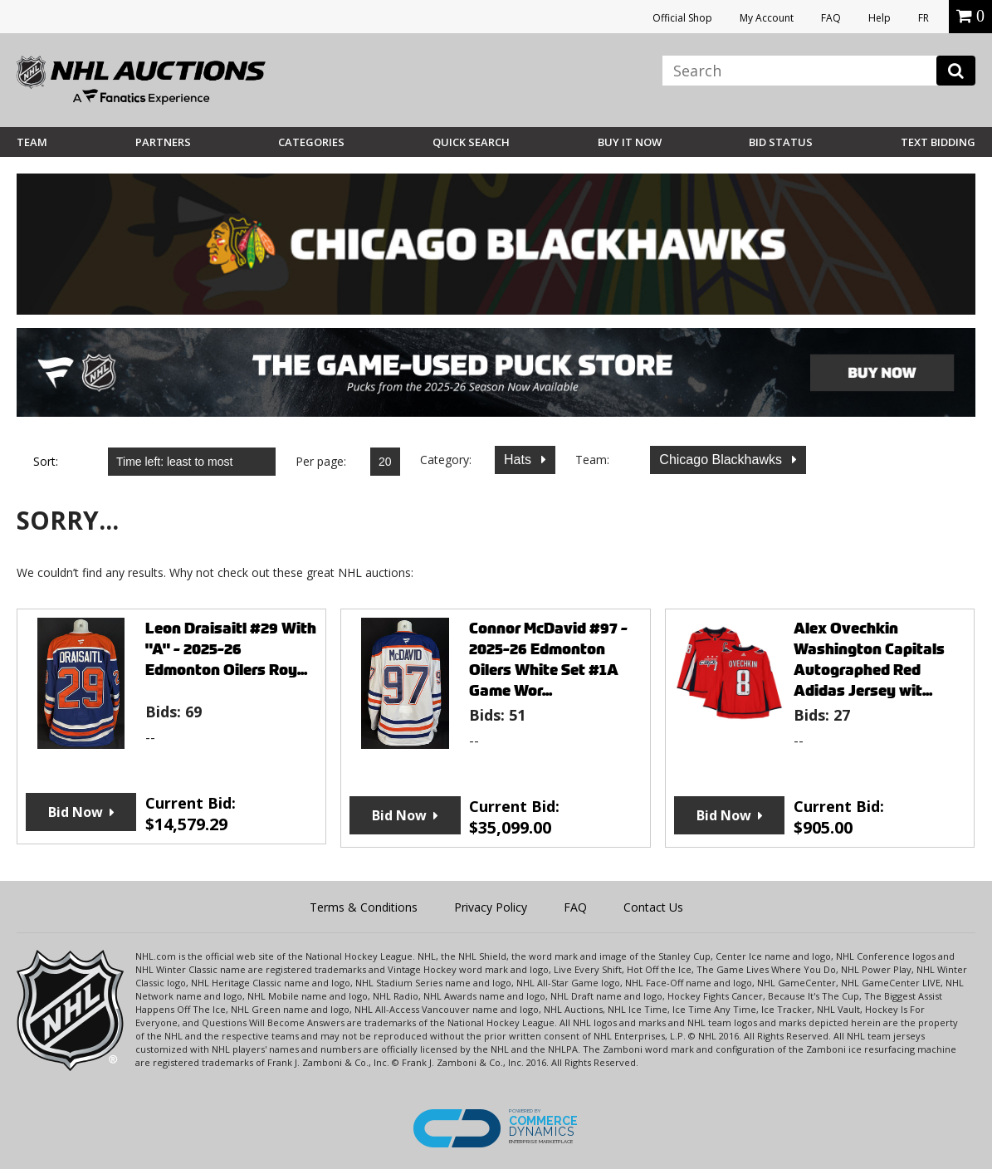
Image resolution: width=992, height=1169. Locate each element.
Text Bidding (938, 142)
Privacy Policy (490, 907)
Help (879, 18)
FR (923, 18)
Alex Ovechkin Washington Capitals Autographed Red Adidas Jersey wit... (869, 659)
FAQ (831, 18)
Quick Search (471, 142)
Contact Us (653, 907)
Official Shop (682, 18)
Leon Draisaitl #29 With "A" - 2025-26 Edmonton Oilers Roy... (230, 649)
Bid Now (75, 812)
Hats (519, 459)
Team (32, 142)
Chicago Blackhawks (722, 459)
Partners (163, 142)
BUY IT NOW (630, 142)
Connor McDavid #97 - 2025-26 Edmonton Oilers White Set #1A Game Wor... (548, 659)
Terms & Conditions (364, 907)
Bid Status (781, 142)
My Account (767, 18)
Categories (311, 142)
